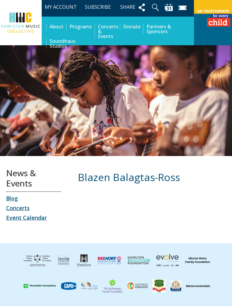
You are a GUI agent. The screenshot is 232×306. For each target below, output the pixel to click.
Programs (80, 27)
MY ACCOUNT (61, 7)
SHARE (133, 7)
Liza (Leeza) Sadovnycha (183, 204)
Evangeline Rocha (106, 204)
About (56, 27)
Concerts (18, 208)
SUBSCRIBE (98, 7)
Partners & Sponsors (159, 29)
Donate (131, 27)
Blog (12, 198)
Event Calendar (26, 217)
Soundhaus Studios (63, 43)
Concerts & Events (107, 31)
